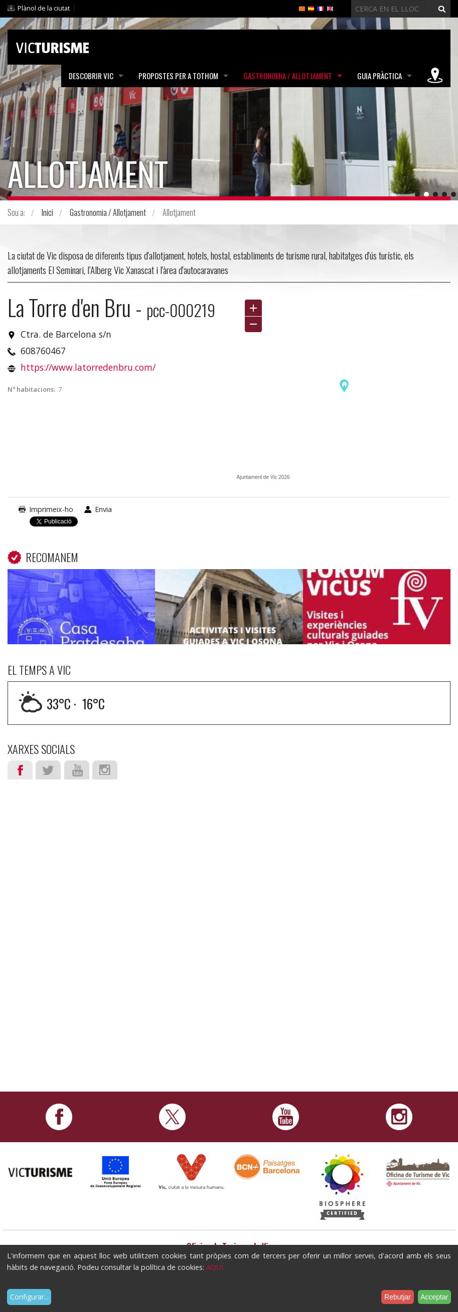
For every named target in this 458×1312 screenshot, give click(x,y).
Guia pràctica (379, 75)
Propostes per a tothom (178, 75)
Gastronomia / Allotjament (287, 75)
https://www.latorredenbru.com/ (88, 367)
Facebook (20, 769)
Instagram (104, 769)
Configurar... (29, 1296)
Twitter (48, 769)
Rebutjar (397, 1297)
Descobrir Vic (91, 75)
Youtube (76, 769)
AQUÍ (214, 1267)
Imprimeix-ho (51, 509)
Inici (47, 212)
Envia (103, 509)
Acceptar (434, 1297)
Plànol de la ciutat (44, 8)
